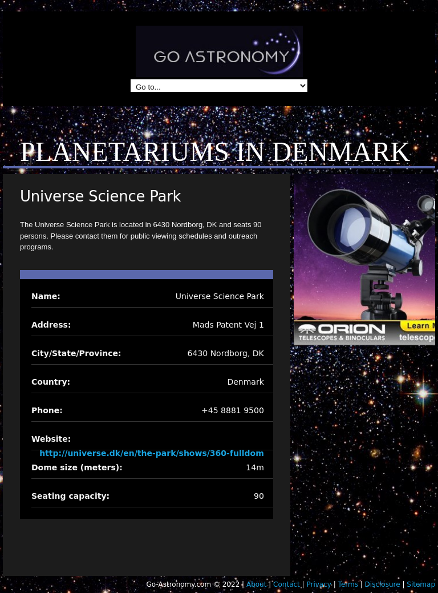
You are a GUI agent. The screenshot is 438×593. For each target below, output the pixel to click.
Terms (348, 584)
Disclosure (382, 584)
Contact (286, 584)
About (256, 584)
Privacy (318, 584)
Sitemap (421, 584)
